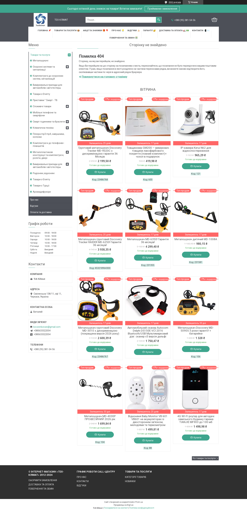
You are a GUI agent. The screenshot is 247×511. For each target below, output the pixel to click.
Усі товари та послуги (204, 458)
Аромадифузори (42, 191)
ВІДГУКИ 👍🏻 (133, 30)
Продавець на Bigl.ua (123, 505)
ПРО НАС (81, 477)
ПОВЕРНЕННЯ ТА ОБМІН (41, 488)
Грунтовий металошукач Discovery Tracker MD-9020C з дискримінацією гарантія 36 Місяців (100, 152)
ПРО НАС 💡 (118, 30)
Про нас (34, 199)
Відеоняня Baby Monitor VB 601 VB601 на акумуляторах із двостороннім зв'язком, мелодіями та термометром (147, 420)
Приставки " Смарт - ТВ (45, 100)
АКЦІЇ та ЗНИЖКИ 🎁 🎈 (95, 30)
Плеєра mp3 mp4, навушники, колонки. (48, 135)
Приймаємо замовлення (162, 8)
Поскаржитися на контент (116, 508)
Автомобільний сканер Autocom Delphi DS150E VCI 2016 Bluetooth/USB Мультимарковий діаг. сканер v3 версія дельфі (147, 332)
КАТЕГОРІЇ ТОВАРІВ (135, 477)
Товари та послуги (40, 55)
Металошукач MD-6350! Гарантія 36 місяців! (148, 241)
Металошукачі (40, 60)
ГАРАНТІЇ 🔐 (149, 30)
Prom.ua (139, 502)
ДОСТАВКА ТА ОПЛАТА (41, 484)
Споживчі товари (42, 106)
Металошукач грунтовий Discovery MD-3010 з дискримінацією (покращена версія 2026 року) (100, 330)
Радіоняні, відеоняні (43, 173)
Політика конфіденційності (141, 508)
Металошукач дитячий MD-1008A (195, 239)
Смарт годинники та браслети (49, 121)
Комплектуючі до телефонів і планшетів (48, 144)
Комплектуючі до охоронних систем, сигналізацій (48, 77)
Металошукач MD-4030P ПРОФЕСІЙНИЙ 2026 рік (100, 418)
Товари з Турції (41, 185)
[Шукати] (158, 20)
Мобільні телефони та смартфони (44, 114)
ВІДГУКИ (81, 485)
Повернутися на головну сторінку (104, 76)
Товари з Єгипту (41, 94)
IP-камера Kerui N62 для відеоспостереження (195, 149)
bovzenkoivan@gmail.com (46, 327)
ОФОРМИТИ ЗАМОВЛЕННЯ (42, 480)
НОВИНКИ (130, 481)
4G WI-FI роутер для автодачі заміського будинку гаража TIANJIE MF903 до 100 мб (195, 419)
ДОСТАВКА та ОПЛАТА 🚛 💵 (174, 30)
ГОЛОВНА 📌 (44, 30)
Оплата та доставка (41, 212)
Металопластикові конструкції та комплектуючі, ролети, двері (48, 155)
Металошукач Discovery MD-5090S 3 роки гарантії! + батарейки (196, 330)
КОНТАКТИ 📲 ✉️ (200, 30)
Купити (102, 172)
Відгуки (34, 206)
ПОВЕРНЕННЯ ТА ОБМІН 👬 (123, 38)
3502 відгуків (175, 2)
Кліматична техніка (43, 127)
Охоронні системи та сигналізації (44, 68)
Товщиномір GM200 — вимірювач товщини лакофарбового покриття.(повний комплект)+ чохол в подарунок (148, 152)
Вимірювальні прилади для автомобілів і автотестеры (47, 86)
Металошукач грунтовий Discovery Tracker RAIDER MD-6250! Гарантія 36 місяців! (100, 242)
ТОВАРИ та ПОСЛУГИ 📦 (67, 30)
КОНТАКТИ (83, 481)
